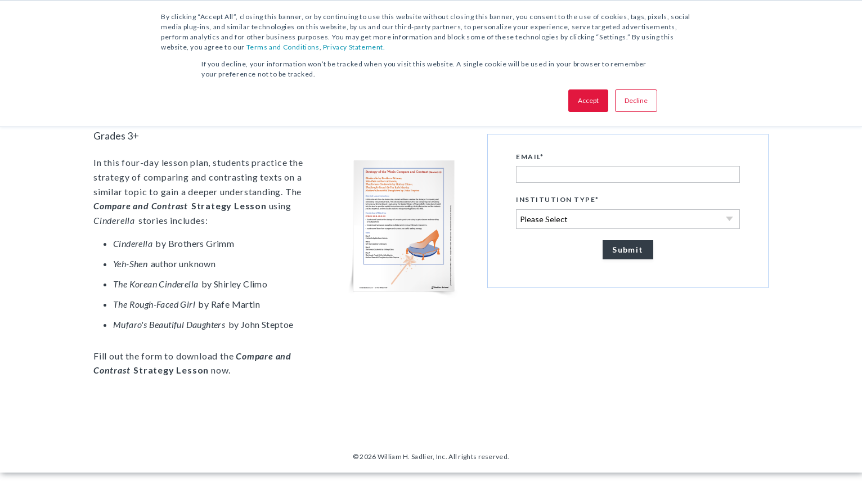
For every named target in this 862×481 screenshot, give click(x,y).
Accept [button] (588, 100)
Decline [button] (636, 100)
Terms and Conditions (283, 47)
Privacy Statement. (354, 47)
